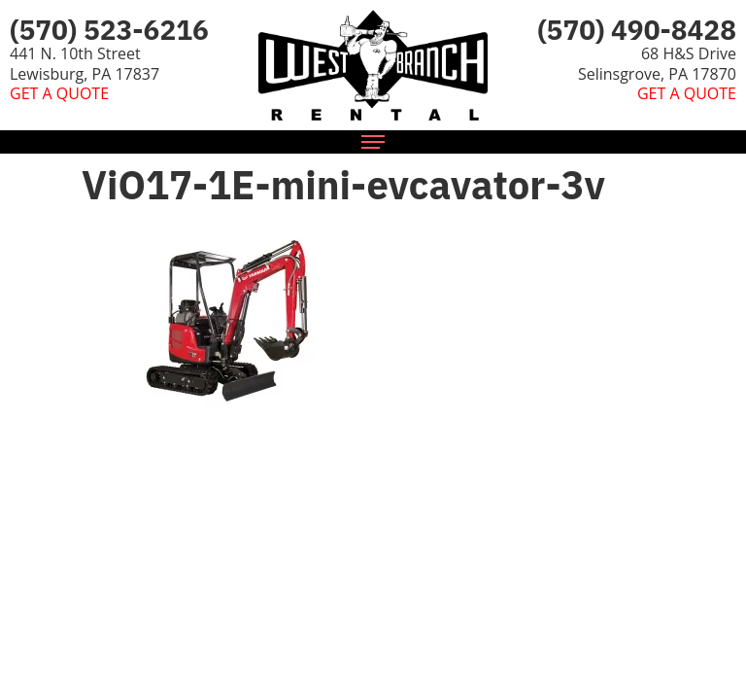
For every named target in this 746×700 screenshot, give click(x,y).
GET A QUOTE (59, 93)
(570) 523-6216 (109, 30)
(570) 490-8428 (636, 30)
